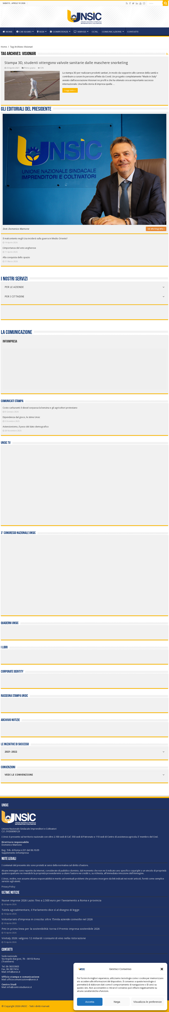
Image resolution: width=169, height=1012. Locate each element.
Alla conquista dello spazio (16, 257)
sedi (40, 31)
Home (4, 46)
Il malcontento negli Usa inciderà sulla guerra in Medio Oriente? (35, 238)
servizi (80, 31)
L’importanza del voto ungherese (19, 248)
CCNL (95, 31)
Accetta (89, 1001)
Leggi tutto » (70, 90)
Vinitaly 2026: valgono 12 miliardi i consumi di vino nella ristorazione (44, 938)
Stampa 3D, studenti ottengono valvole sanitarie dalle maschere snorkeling (66, 63)
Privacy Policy (8, 886)
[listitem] (97, 367)
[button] (162, 969)
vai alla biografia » (156, 229)
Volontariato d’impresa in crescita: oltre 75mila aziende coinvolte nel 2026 (47, 919)
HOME (7, 31)
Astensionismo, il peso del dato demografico (26, 426)
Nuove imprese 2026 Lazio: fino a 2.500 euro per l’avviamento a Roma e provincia (51, 900)
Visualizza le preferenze (147, 1001)
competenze (59, 31)
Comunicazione (112, 31)
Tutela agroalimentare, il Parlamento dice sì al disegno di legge (40, 910)
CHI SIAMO (23, 31)
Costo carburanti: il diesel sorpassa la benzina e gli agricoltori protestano (40, 407)
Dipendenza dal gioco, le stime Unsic (21, 417)
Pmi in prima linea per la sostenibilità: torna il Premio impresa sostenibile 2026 (51, 928)
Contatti (133, 31)
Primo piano (29, 68)
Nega (117, 1001)
